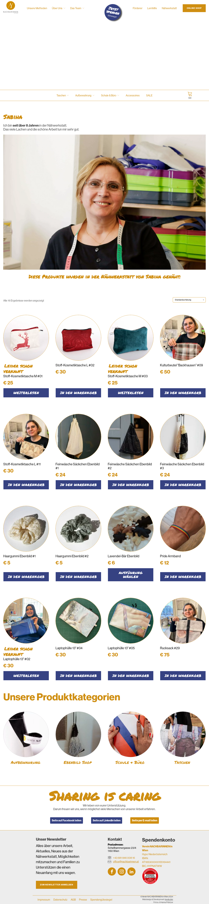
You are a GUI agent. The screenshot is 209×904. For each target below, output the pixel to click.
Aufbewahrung (84, 95)
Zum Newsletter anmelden (56, 884)
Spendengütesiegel (101, 899)
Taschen (62, 95)
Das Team (77, 8)
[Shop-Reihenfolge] (189, 299)
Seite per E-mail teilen (144, 820)
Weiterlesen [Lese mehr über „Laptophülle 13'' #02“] (26, 675)
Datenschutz (60, 899)
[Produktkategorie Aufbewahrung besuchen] (26, 739)
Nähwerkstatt (169, 8)
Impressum (44, 899)
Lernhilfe (152, 8)
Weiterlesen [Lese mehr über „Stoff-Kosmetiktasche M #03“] (131, 393)
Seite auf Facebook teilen (66, 820)
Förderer (137, 8)
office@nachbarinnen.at (126, 861)
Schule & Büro (110, 95)
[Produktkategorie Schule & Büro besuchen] (130, 739)
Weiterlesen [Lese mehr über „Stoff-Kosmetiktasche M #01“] (26, 393)
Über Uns (58, 8)
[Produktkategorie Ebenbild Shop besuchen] (78, 739)
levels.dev (169, 899)
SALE (149, 95)
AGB (73, 899)
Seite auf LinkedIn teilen (107, 820)
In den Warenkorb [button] (78, 393)
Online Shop (194, 8)
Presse (83, 899)
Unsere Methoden (37, 8)
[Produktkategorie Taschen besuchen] (183, 739)
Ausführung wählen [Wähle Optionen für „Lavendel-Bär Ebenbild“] (131, 574)
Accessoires (133, 95)
